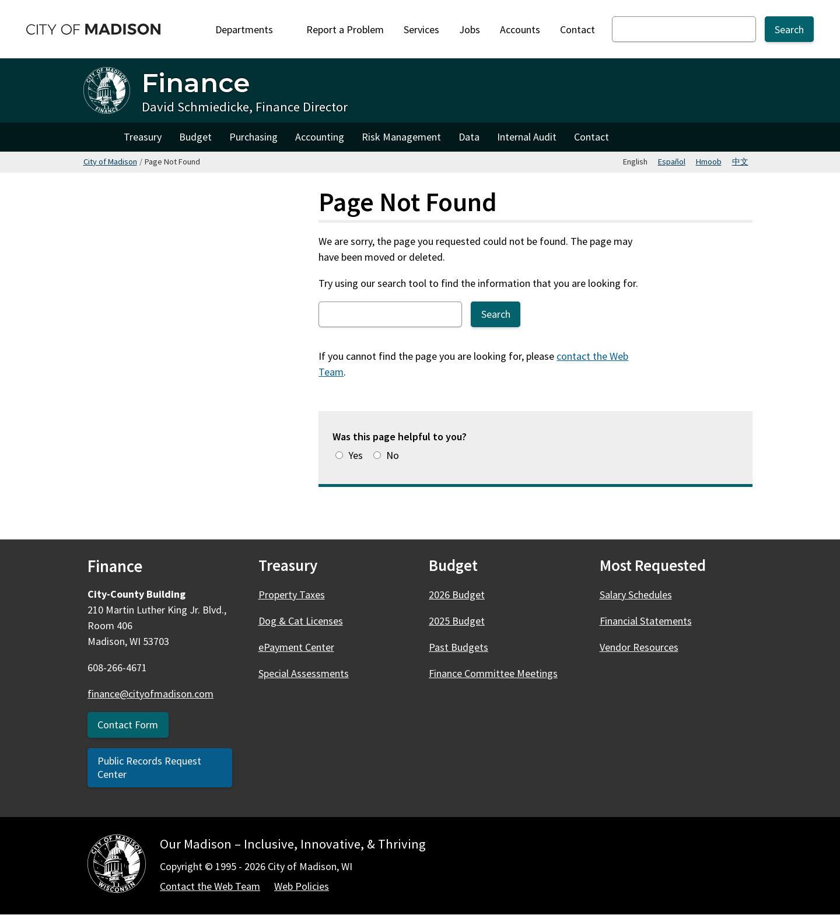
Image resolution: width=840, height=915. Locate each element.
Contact (577, 29)
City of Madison (110, 161)
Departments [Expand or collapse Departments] (250, 29)
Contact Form (127, 724)
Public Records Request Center (149, 767)
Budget (195, 136)
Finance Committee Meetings (493, 673)
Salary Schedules (636, 594)
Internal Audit (526, 136)
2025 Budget (457, 620)
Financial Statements (646, 620)
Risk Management (401, 136)
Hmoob (709, 161)
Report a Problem (345, 29)
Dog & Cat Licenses (300, 620)
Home (99, 137)
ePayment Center (296, 647)
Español (671, 161)
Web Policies (301, 886)
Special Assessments (303, 673)
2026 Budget (457, 594)
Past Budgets (458, 647)
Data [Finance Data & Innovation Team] (469, 136)
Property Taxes (291, 594)
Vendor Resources (639, 647)
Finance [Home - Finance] (196, 82)
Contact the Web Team (210, 886)
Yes (355, 455)
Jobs (469, 29)
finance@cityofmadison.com (151, 693)
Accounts (520, 29)
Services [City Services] (421, 29)
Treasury (143, 136)
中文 (740, 161)
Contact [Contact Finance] (591, 136)
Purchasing (253, 136)
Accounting (319, 136)
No (392, 455)
